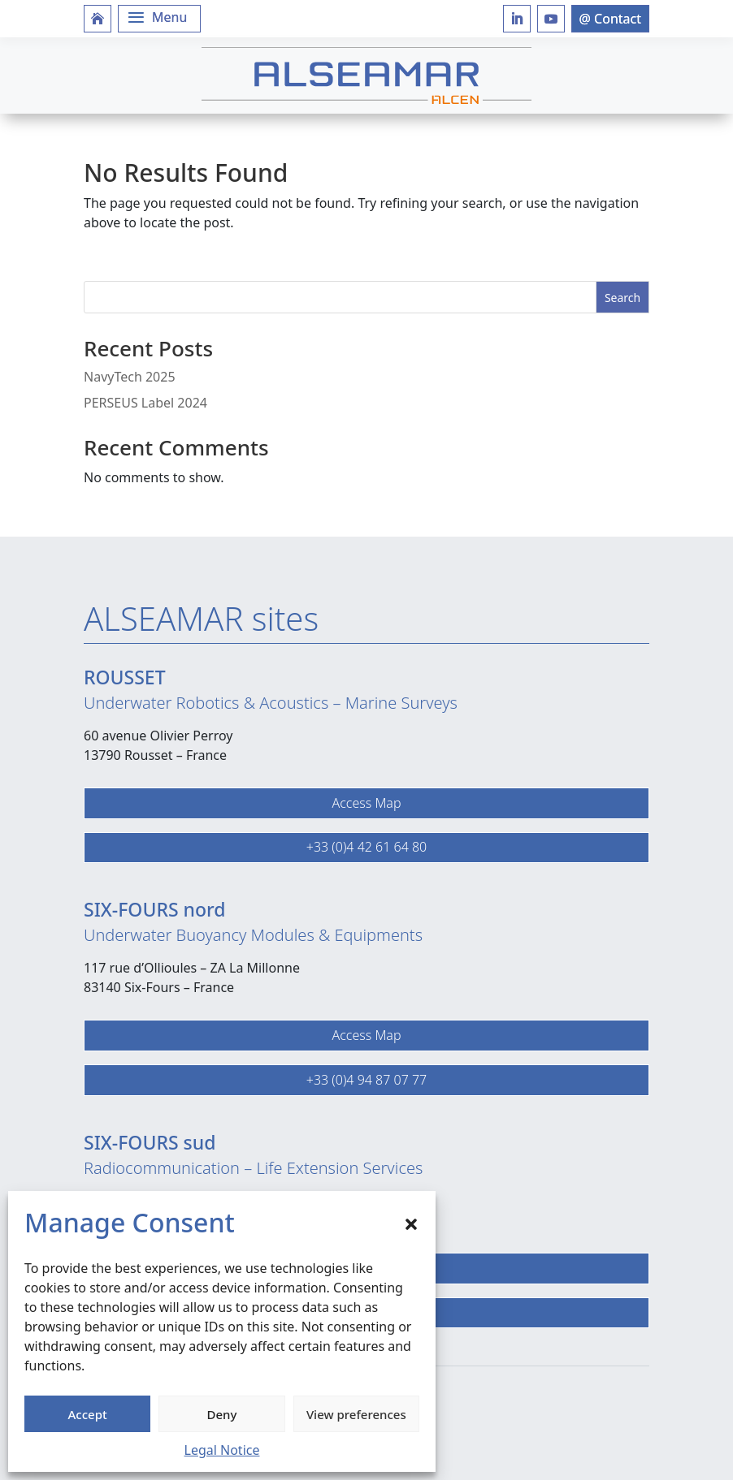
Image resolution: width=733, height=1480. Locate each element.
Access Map (366, 803)
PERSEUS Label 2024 (145, 403)
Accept (87, 1414)
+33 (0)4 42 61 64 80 (366, 847)
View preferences (356, 1414)
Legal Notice (222, 1450)
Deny (222, 1414)
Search (622, 297)
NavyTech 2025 (130, 377)
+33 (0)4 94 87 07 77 (366, 1080)
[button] (411, 1223)
